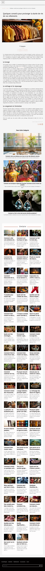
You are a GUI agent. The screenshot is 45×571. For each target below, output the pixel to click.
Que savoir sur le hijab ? (9, 543)
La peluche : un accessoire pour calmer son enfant (9, 411)
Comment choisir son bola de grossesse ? (35, 506)
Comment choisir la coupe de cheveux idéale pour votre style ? (35, 336)
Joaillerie (10, 561)
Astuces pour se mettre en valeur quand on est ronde (35, 374)
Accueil (3, 8)
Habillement (16, 561)
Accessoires (22, 561)
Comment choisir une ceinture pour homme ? (35, 525)
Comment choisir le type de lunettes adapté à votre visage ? (22, 431)
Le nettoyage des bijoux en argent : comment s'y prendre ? (35, 393)
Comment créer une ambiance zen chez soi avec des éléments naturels (22, 156)
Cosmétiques (4, 561)
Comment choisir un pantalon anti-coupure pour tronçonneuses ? (9, 469)
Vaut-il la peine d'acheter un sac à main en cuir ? (35, 315)
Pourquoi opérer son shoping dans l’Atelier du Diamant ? (35, 412)
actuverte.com (20, 67)
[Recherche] (21, 566)
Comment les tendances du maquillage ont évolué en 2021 (8, 259)
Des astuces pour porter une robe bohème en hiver (22, 411)
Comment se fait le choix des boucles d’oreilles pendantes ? (22, 213)
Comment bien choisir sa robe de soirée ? (9, 315)
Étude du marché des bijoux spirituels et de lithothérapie (35, 259)
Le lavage (22, 48)
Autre (7, 8)
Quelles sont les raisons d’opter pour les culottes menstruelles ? (35, 297)
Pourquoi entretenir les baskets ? (21, 506)
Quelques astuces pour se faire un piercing (22, 544)
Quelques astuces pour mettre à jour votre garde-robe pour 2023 (35, 431)
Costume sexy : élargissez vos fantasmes (21, 487)
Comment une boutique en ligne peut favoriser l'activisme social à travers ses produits (22, 184)
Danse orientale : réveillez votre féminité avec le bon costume (35, 355)
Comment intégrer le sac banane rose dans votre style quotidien (22, 278)
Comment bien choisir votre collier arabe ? (8, 449)
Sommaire (23, 46)
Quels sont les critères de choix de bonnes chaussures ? (22, 297)
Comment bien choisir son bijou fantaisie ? (22, 354)
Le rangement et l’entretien (22, 51)
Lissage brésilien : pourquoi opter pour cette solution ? (22, 393)
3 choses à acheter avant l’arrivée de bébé (22, 315)
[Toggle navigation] (3, 2)
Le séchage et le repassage (22, 49)
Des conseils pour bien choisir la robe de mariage (9, 506)
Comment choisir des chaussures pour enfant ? (9, 392)
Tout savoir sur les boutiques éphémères (22, 449)
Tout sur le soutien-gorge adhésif (21, 468)
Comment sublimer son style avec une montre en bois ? (9, 374)
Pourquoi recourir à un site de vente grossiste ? (22, 373)
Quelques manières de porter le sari (33, 487)
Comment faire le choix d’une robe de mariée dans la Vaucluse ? (9, 355)
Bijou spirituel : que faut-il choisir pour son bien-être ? (9, 488)
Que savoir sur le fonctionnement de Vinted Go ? (35, 449)
